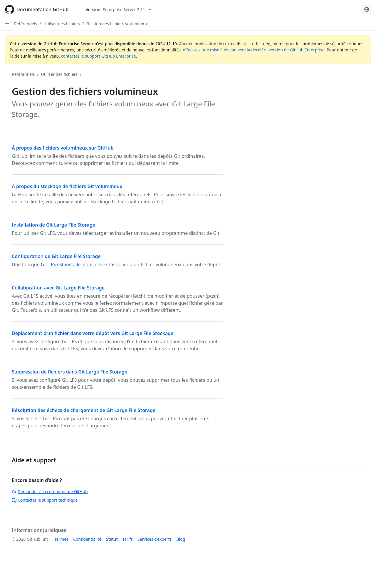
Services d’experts (154, 539)
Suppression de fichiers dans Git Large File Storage (69, 372)
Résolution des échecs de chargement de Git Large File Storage (83, 410)
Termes (61, 539)
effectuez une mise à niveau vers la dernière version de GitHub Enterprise (253, 50)
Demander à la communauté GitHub (50, 491)
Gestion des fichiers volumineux (117, 23)
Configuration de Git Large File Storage (56, 256)
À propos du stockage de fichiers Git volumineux (67, 186)
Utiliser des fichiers (61, 23)
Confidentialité (87, 539)
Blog (180, 539)
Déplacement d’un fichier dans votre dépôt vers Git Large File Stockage (93, 333)
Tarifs (127, 539)
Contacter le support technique (45, 500)
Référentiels (25, 23)
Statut (112, 539)
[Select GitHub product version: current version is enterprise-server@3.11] (118, 9)
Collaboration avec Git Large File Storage (58, 287)
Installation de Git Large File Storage (53, 225)
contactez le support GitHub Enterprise (98, 56)
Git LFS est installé (61, 264)
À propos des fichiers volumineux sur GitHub (63, 148)
